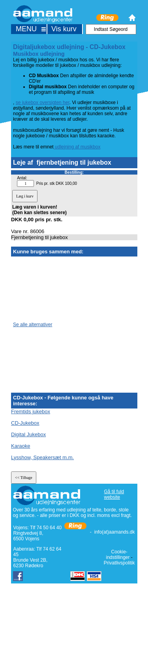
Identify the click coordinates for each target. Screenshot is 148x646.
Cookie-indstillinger (117, 554)
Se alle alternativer (32, 324)
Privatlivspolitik (119, 563)
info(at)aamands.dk (114, 532)
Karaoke (20, 446)
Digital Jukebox (28, 434)
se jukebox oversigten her (42, 102)
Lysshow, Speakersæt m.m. (42, 457)
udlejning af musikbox (77, 147)
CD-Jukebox (25, 423)
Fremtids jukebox (30, 411)
